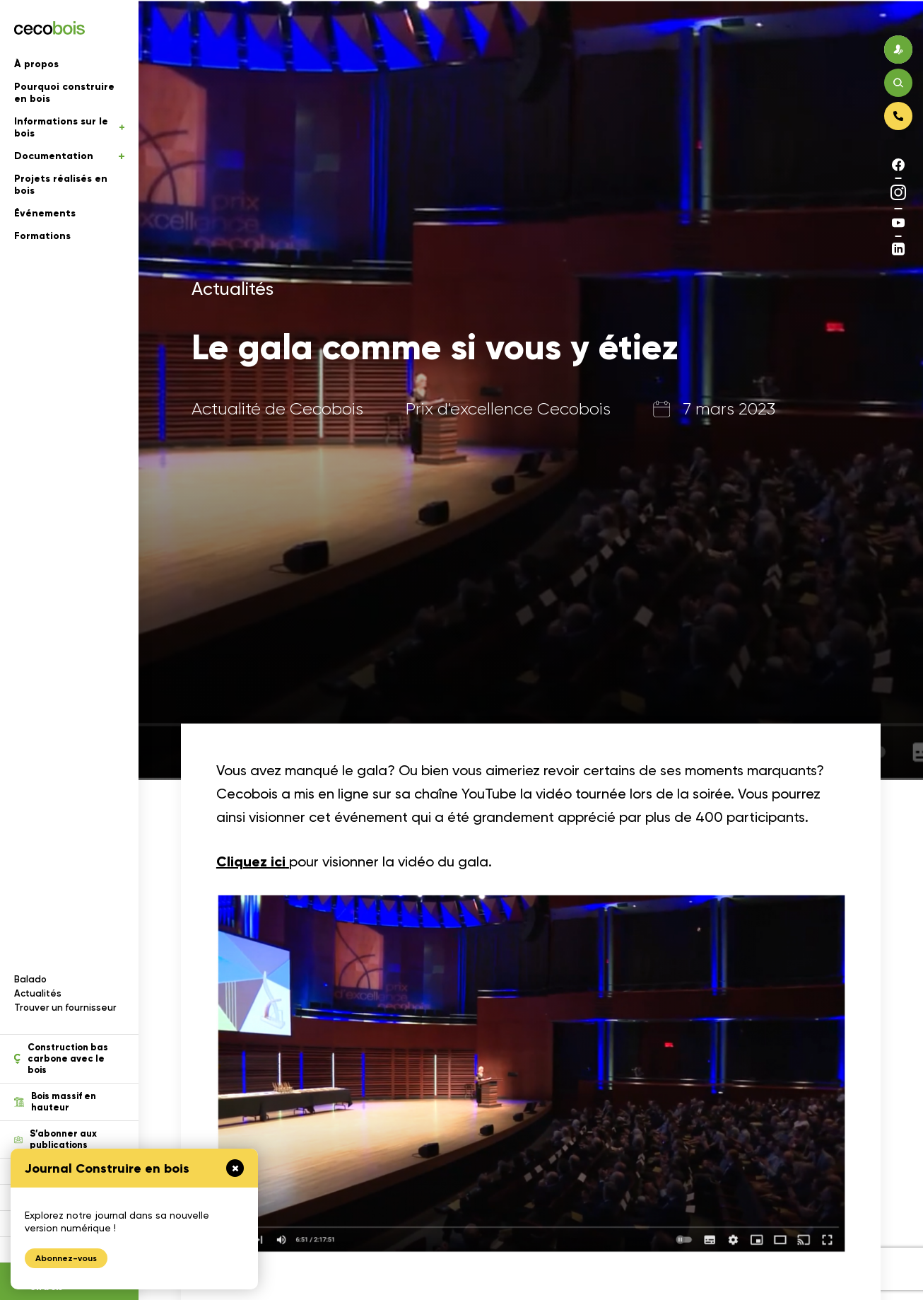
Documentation (69, 156)
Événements (45, 213)
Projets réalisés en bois (60, 185)
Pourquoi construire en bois (64, 93)
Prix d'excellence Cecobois (508, 409)
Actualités (37, 993)
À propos (36, 64)
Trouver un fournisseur (65, 1007)
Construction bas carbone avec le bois (61, 1059)
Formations (42, 236)
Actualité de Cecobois (277, 409)
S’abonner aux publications (55, 1139)
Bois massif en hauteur (55, 1102)
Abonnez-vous (66, 1258)
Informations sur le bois (69, 127)
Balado (30, 979)
